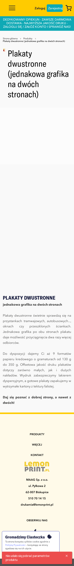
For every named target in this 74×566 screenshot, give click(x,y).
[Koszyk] (70, 8)
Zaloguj (40, 8)
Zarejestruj (55, 8)
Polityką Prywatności (15, 545)
